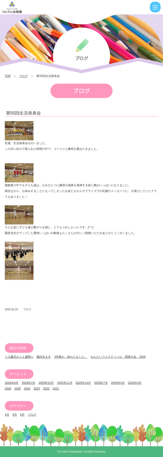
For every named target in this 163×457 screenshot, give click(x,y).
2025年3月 (134, 383)
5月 (14, 414)
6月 (22, 414)
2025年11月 (64, 383)
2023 (36, 388)
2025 (17, 388)
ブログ (23, 76)
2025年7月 (101, 383)
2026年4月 (11, 383)
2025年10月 (83, 383)
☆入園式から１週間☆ (19, 357)
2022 (46, 388)
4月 (7, 414)
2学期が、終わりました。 (70, 357)
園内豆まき (44, 357)
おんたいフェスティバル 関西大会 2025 (118, 357)
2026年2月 (28, 383)
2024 (27, 388)
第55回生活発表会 (23, 113)
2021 (56, 388)
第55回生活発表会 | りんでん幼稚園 (27, 7)
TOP (8, 76)
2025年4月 (118, 383)
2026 (8, 388)
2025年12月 (46, 383)
